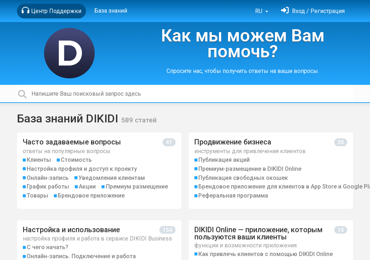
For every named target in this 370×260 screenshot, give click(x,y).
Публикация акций (224, 159)
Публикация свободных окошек (243, 177)
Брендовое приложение (91, 195)
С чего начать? (47, 247)
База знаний (110, 10)
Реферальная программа (233, 195)
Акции (87, 186)
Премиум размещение (137, 186)
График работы (48, 186)
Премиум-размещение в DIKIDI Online (249, 168)
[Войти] (313, 11)
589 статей (139, 120)
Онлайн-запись (48, 177)
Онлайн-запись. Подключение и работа (81, 256)
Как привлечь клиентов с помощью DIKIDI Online (265, 254)
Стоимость (76, 159)
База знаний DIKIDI (69, 118)
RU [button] (259, 11)
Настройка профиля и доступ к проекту (82, 168)
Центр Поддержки (51, 10)
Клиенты (39, 159)
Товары (37, 195)
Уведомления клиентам (111, 177)
